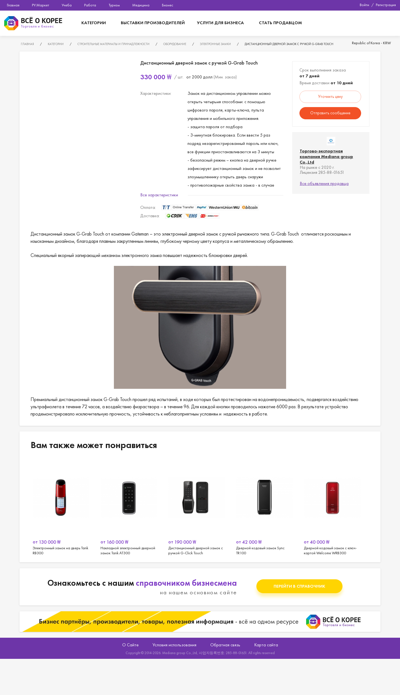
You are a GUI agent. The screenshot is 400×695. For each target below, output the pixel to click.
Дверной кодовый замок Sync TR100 (267, 507)
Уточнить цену (330, 96)
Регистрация (386, 4)
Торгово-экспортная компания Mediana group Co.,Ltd (326, 156)
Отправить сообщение (330, 113)
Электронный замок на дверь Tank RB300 (64, 507)
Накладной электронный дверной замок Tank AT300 (132, 507)
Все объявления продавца (324, 183)
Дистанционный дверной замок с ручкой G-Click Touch (200, 507)
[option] (64, 507)
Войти (364, 4)
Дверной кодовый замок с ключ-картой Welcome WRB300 (335, 507)
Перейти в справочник (299, 586)
